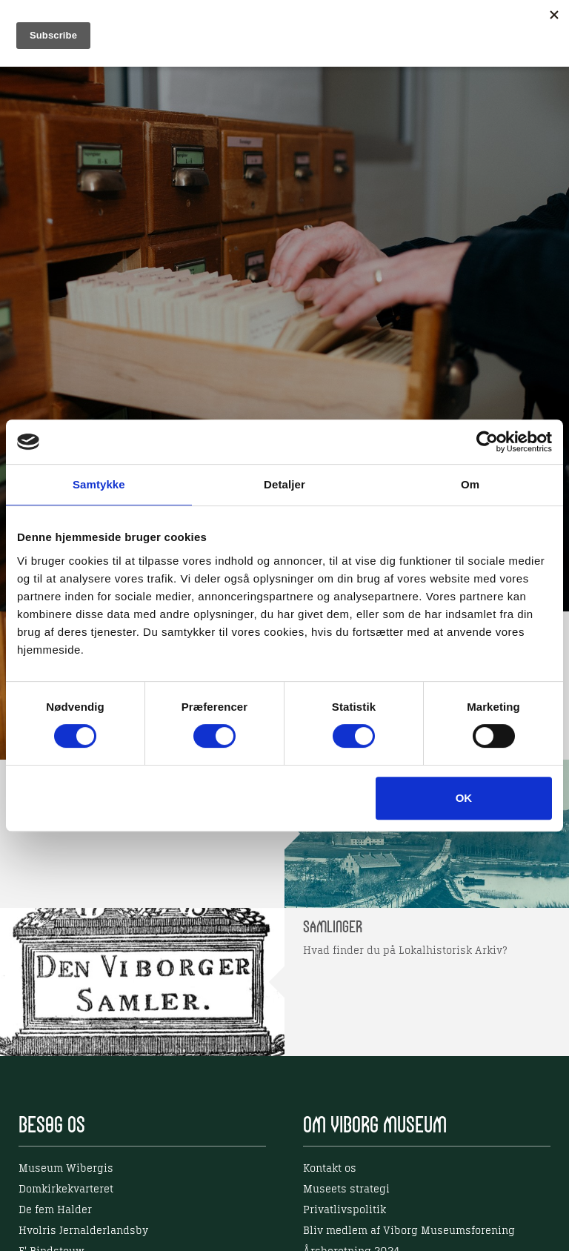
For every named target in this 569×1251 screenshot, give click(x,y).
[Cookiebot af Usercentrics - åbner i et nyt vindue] (487, 442)
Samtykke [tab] (99, 484)
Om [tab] (470, 484)
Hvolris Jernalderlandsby (83, 1192)
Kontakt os (329, 1129)
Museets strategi (346, 1150)
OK (464, 798)
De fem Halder (55, 1171)
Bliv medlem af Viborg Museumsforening (409, 1192)
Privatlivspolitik (344, 1171)
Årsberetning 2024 (351, 1212)
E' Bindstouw (51, 1212)
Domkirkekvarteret (66, 1150)
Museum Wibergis (66, 1129)
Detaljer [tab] (284, 484)
